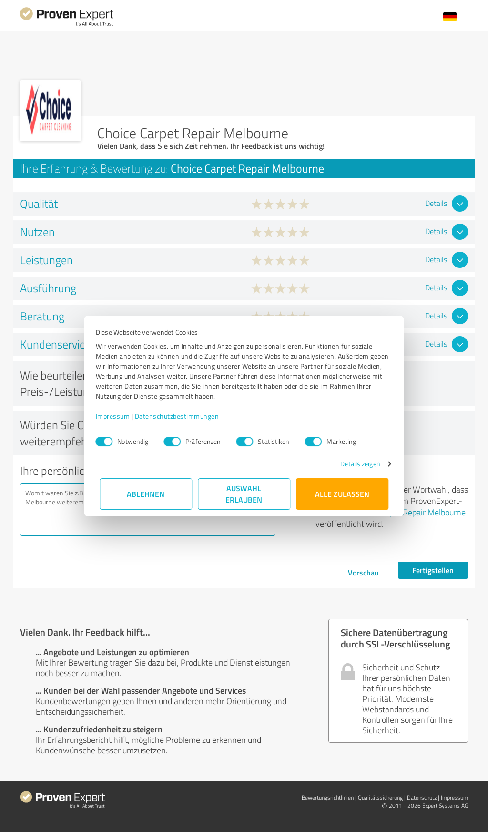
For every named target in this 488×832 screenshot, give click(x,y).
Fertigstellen (433, 570)
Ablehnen (146, 493)
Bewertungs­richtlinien (328, 797)
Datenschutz (422, 797)
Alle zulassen (342, 493)
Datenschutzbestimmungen (181, 416)
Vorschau (363, 572)
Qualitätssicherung (380, 797)
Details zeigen (356, 463)
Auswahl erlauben (244, 494)
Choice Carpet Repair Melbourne (409, 512)
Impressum (117, 416)
